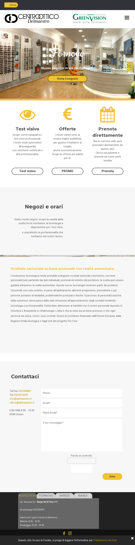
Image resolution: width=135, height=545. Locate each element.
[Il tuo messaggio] (81, 435)
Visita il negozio (67, 78)
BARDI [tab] (83, 495)
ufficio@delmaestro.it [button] (22, 402)
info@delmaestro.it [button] (21, 398)
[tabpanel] (38, 21)
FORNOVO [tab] (46, 495)
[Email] (81, 403)
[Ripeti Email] (81, 413)
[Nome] (81, 393)
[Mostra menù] (127, 17)
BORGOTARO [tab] (28, 495)
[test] (27, 171)
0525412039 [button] (21, 394)
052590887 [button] (24, 391)
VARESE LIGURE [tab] (64, 496)
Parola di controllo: (81, 455)
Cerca (12, 5)
